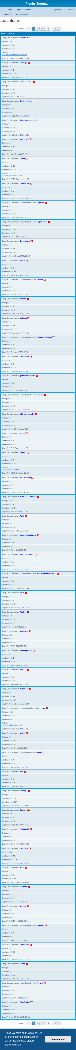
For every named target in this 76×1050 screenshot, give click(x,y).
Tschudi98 (24, 829)
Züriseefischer (26, 101)
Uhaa (39, 752)
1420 (11, 712)
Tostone (23, 887)
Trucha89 (24, 848)
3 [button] (41, 28)
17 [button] (54, 28)
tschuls (23, 810)
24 (14, 229)
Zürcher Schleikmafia (29, 120)
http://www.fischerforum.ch (12, 725)
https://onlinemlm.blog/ (10, 469)
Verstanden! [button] (58, 1039)
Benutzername (7, 34)
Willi (22, 516)
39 (10, 737)
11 (10, 418)
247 (10, 520)
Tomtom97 (24, 944)
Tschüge (23, 791)
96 (10, 105)
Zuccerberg (25, 241)
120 (10, 814)
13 (15, 170)
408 (10, 852)
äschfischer (25, 38)
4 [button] (44, 28)
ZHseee (40, 280)
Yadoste (40, 395)
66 (14, 716)
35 (10, 910)
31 (10, 143)
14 (10, 124)
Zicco (22, 260)
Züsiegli (23, 63)
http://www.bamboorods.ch (12, 175)
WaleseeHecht (26, 650)
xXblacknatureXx (27, 414)
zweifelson (24, 139)
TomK (22, 964)
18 (10, 948)
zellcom (23, 318)
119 (15, 860)
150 (10, 41)
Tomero (40, 983)
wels (22, 593)
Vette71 (23, 670)
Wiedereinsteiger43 (28, 535)
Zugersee (40, 203)
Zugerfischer (42, 222)
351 (10, 162)
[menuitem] (8, 10)
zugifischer (25, 183)
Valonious (24, 689)
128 (14, 798)
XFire (22, 433)
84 (14, 248)
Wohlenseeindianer (28, 497)
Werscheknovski (27, 554)
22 (15, 272)
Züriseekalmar (26, 82)
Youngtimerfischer (44, 337)
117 (10, 795)
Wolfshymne (25, 477)
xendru (23, 452)
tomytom (40, 925)
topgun (23, 906)
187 (10, 597)
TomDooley (25, 1002)
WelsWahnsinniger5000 (46, 574)
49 (14, 952)
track (22, 868)
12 (15, 74)
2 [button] (37, 28)
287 (15, 802)
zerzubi (23, 299)
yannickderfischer (27, 376)
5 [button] (48, 28)
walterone (24, 631)
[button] (29, 28)
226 (10, 501)
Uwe (44, 708)
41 (10, 245)
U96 (21, 771)
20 (15, 879)
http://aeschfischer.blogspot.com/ (14, 54)
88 (14, 856)
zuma (22, 158)
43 (10, 322)
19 (14, 741)
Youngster (24, 356)
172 (15, 329)
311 (10, 86)
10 (10, 693)
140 (10, 616)
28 (10, 66)
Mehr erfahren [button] (13, 1045)
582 (10, 635)
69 (14, 325)
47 (15, 700)
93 (10, 871)
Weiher (23, 612)
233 (10, 775)
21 (14, 166)
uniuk (22, 733)
